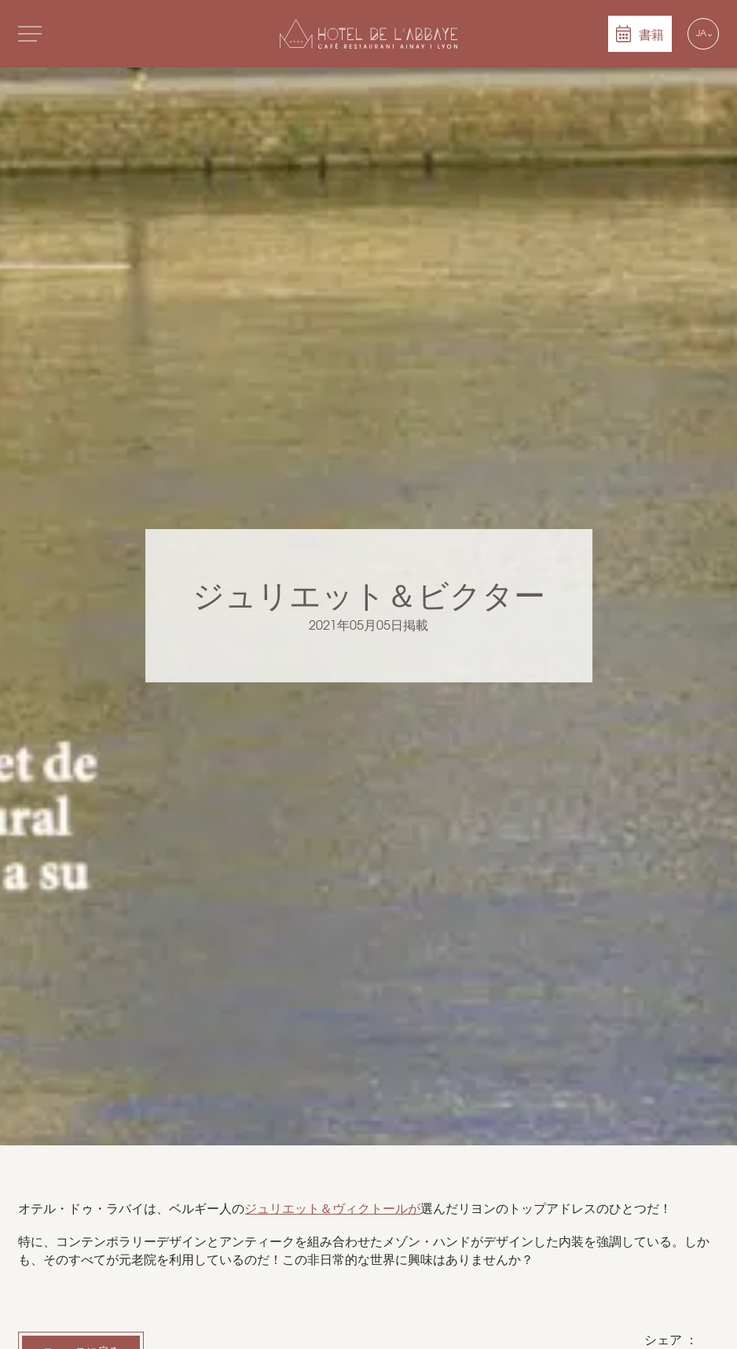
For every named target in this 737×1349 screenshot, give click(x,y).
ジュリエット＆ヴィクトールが (332, 1208)
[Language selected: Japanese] (703, 34)
